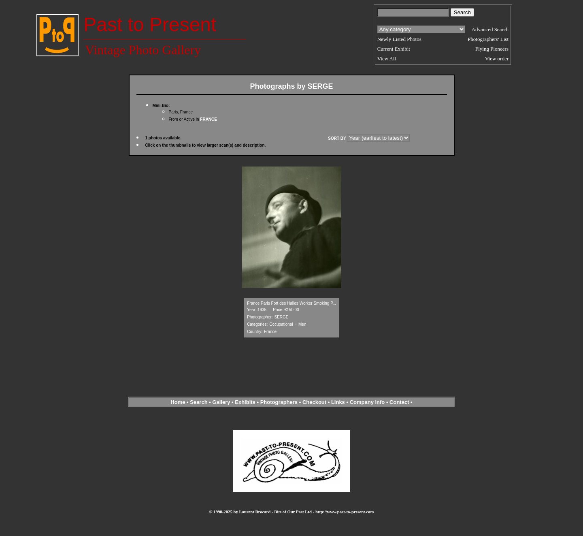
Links (338, 402)
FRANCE (208, 119)
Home (177, 402)
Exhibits (245, 402)
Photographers (279, 402)
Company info (368, 402)
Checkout (314, 402)
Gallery (221, 402)
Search (198, 402)
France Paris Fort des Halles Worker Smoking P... (291, 303)
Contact (399, 402)
